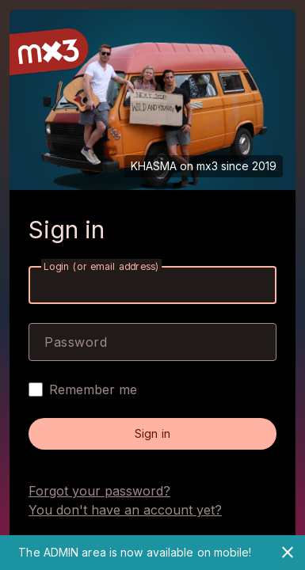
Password (75, 342)
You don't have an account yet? (125, 510)
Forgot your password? (99, 491)
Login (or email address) (101, 266)
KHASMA (154, 166)
